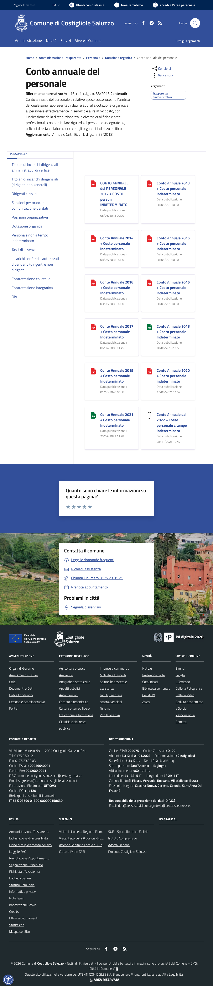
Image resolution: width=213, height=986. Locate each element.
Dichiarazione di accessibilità (28, 838)
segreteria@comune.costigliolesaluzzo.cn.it (47, 780)
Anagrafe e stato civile (74, 681)
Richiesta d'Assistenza (24, 871)
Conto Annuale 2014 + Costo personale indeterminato (116, 243)
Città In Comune (100, 968)
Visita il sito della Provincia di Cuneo (83, 838)
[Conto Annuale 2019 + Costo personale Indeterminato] (93, 370)
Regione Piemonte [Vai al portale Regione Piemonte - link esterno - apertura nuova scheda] (24, 5)
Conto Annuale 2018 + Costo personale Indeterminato (173, 331)
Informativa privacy (22, 891)
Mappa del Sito (19, 931)
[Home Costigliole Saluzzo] (66, 23)
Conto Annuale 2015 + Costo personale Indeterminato (173, 243)
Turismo (105, 708)
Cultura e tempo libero (74, 708)
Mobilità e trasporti (113, 675)
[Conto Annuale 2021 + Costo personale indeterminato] (93, 415)
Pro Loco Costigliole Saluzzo (127, 851)
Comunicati (150, 681)
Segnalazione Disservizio (26, 864)
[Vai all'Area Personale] (174, 5)
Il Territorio (183, 681)
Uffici (12, 681)
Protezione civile (153, 675)
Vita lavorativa (110, 714)
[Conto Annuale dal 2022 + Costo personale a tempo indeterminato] (149, 415)
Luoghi (180, 675)
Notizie (147, 668)
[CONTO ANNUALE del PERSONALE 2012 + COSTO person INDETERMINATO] (93, 183)
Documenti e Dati (21, 688)
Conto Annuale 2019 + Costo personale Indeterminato (116, 376)
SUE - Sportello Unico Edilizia (128, 831)
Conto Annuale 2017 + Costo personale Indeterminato (116, 331)
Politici (13, 708)
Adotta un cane (119, 844)
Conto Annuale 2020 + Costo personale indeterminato (173, 376)
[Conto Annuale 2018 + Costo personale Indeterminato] (149, 326)
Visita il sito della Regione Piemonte (83, 831)
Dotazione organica (118, 57)
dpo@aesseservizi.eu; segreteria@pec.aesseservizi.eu (154, 805)
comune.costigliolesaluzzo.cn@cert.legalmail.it (50, 775)
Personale (93, 57)
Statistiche (16, 924)
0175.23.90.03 (25, 760)
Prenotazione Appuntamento (29, 858)
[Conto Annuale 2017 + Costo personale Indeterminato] (93, 326)
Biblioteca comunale (156, 688)
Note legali (16, 898)
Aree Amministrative (23, 675)
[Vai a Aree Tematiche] (128, 5)
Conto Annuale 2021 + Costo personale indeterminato (116, 420)
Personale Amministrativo (27, 701)
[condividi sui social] (161, 68)
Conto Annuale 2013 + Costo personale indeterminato (173, 188)
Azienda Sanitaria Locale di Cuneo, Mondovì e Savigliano (97, 844)
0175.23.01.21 (24, 755)
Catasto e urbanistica (73, 701)
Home (30, 57)
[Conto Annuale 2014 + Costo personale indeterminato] (93, 238)
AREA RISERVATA (104, 979)
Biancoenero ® (123, 974)
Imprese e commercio (114, 668)
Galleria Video (185, 695)
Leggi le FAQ (17, 851)
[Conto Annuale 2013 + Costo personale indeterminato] (149, 183)
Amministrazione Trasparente (60, 57)
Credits (14, 911)
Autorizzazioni (68, 695)
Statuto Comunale (22, 884)
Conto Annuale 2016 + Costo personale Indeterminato (116, 287)
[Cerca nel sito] (195, 23)
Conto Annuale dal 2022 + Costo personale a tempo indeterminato (172, 423)
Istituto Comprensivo (122, 838)
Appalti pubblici (69, 688)
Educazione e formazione (76, 714)
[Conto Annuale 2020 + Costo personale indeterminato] (149, 370)
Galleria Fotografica (189, 688)
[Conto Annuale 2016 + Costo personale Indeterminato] (93, 282)
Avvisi (146, 701)
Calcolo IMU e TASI (72, 851)
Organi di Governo (21, 668)
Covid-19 (148, 695)
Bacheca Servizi (20, 878)
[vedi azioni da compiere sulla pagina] (162, 75)
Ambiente (66, 675)
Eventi (180, 668)
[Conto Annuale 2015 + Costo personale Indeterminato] (149, 238)
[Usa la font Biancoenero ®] (86, 5)
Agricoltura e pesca (72, 668)
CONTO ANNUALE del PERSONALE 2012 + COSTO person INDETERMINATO (114, 194)
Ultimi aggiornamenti (23, 918)
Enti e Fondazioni (21, 695)
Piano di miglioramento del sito (30, 844)
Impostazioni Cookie (23, 904)
